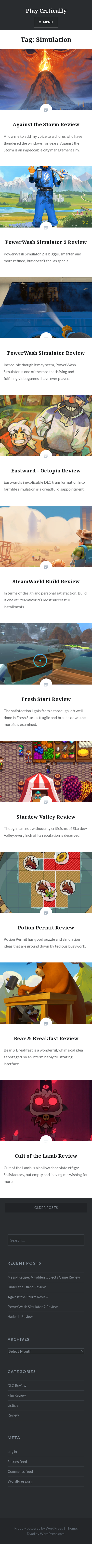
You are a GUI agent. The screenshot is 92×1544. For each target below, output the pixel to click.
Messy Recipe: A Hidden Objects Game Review (44, 1277)
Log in (12, 1452)
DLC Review (17, 1386)
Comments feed (20, 1471)
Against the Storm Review (28, 1297)
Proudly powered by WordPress (38, 1528)
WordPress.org (20, 1481)
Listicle (13, 1405)
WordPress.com (52, 1534)
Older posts (46, 1207)
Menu (48, 22)
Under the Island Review (27, 1287)
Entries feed (17, 1462)
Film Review (17, 1395)
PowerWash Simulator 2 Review (33, 1307)
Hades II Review (20, 1317)
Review (13, 1415)
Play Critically (46, 10)
